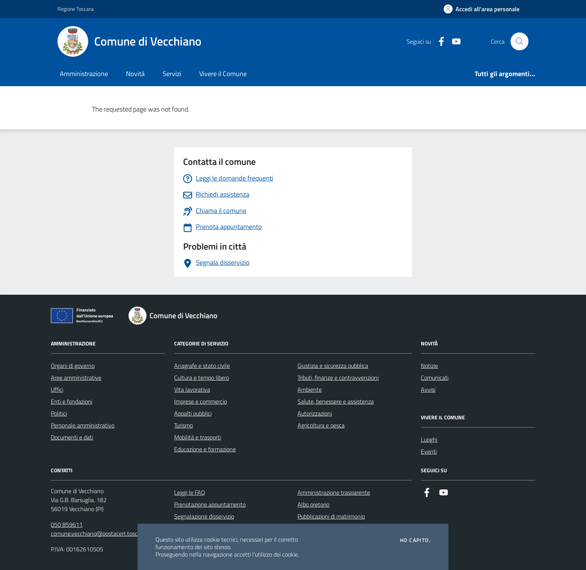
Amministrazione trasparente (333, 492)
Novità (135, 74)
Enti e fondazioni (71, 401)
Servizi (172, 74)
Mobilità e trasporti (197, 437)
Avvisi (428, 389)
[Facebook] (438, 41)
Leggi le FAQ (189, 492)
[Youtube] (453, 41)
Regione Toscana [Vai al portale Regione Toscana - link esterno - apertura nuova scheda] (76, 9)
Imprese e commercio (200, 401)
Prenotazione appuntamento (210, 504)
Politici (59, 413)
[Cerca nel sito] (519, 41)
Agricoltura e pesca (321, 425)
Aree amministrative (76, 377)
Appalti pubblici (193, 413)
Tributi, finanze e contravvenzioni (338, 377)
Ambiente (309, 389)
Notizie (429, 365)
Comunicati (434, 377)
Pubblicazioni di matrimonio (331, 516)
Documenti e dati (72, 437)
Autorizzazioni (314, 413)
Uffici (57, 389)
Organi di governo (73, 365)
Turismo (183, 425)
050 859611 (67, 524)
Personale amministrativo (82, 425)
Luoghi (429, 439)
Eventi (429, 451)
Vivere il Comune (223, 74)
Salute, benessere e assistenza (335, 401)
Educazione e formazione (205, 449)
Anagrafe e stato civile (202, 365)
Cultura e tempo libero (201, 377)
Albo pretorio (313, 504)
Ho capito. (415, 540)
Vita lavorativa (192, 389)
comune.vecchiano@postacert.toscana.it (101, 533)
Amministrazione (84, 74)
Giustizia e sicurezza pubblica (332, 365)
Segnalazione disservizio (204, 516)
